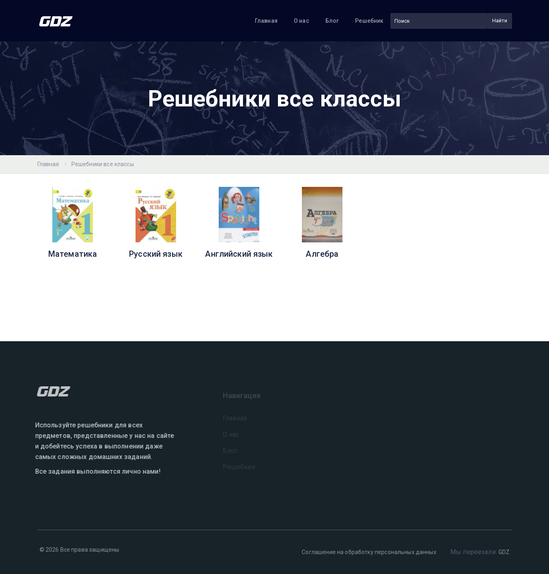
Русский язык (156, 254)
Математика (72, 254)
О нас (301, 20)
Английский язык (239, 254)
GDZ (502, 552)
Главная (266, 20)
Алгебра (322, 254)
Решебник (369, 20)
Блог (332, 20)
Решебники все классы (102, 164)
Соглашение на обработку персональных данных (367, 552)
